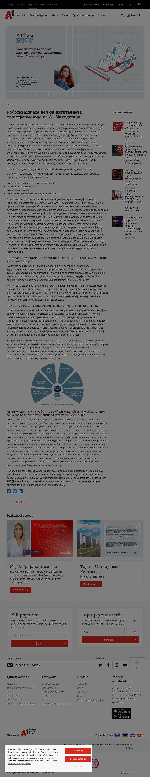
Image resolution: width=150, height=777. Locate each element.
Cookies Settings (78, 759)
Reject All (78, 766)
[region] (48, 758)
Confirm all (78, 751)
